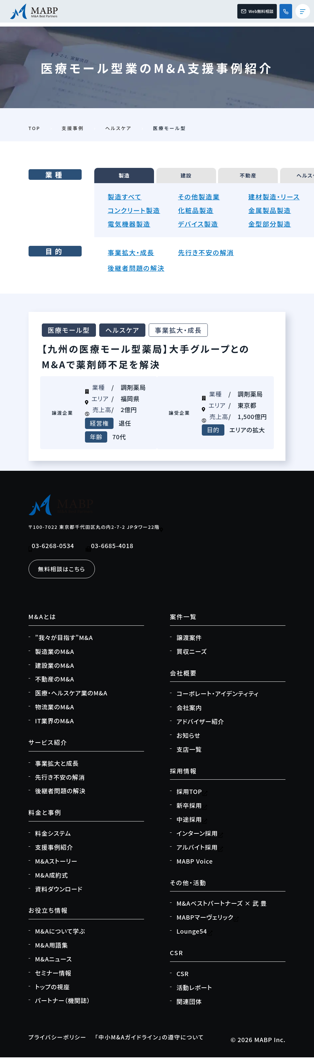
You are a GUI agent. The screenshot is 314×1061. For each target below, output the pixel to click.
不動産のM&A (54, 683)
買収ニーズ (192, 655)
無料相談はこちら (63, 572)
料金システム (53, 837)
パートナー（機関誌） (62, 1004)
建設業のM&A (54, 669)
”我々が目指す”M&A (64, 641)
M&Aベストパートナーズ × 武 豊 (222, 907)
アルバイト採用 (200, 851)
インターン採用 (200, 837)
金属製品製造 (271, 213)
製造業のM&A (54, 655)
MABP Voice (195, 865)
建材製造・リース (276, 199)
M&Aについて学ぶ (60, 935)
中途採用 (192, 823)
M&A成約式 (51, 879)
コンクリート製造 (136, 213)
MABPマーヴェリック (208, 921)
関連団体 (189, 1005)
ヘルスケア (119, 128)
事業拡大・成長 (133, 255)
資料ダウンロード (59, 892)
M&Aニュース (53, 962)
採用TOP (192, 795)
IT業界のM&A (54, 724)
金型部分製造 (271, 227)
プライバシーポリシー (60, 1041)
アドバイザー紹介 (200, 725)
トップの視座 (52, 990)
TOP (35, 128)
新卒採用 (192, 809)
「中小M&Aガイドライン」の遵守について (158, 1041)
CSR (183, 977)
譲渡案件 (189, 641)
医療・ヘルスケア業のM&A (71, 696)
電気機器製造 (131, 227)
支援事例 (73, 128)
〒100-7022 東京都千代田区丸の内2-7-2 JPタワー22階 (97, 531)
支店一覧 (189, 753)
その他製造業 (200, 199)
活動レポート (194, 991)
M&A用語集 (51, 949)
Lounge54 (195, 935)
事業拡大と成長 (57, 767)
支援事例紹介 (54, 851)
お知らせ (188, 739)
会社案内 (189, 711)
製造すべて (126, 199)
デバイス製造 (199, 227)
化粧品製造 (197, 213)
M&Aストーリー (56, 865)
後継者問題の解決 (138, 271)
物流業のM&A (54, 710)
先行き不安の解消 (208, 255)
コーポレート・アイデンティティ (218, 697)
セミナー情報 (53, 976)
